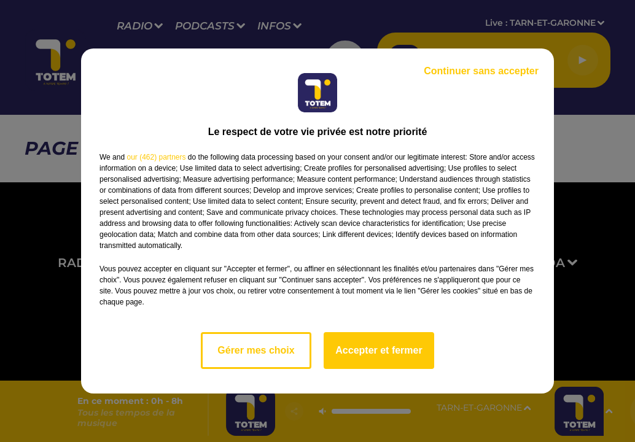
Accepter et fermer (378, 350)
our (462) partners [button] (156, 157)
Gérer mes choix (255, 350)
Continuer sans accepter (481, 71)
